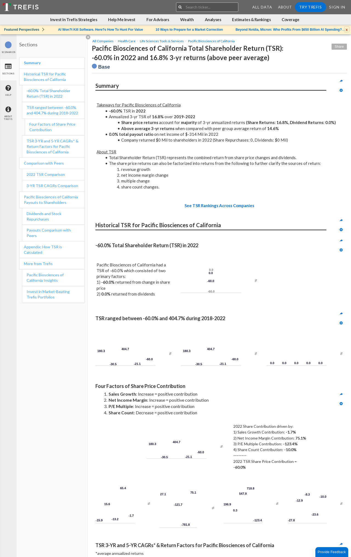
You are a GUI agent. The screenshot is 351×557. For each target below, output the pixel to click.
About (285, 7)
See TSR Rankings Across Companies (219, 205)
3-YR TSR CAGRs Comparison (52, 185)
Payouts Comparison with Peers (49, 233)
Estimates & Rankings (251, 19)
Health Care (126, 41)
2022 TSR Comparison (46, 174)
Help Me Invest (121, 19)
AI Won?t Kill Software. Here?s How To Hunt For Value (100, 30)
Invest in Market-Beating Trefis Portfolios (48, 294)
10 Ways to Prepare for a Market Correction (189, 30)
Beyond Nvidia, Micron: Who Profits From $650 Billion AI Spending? (289, 30)
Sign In (337, 7)
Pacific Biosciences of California (211, 41)
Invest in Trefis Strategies (73, 19)
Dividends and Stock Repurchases (44, 216)
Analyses (213, 19)
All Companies (103, 41)
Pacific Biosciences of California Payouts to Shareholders (51, 200)
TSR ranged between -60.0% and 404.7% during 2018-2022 (52, 110)
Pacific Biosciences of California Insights (45, 277)
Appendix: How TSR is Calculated (43, 249)
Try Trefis (310, 7)
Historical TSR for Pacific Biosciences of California (45, 77)
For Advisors (157, 19)
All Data (262, 7)
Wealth (187, 19)
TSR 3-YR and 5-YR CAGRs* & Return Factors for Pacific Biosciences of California (52, 146)
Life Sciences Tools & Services (162, 41)
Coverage (290, 19)
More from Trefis (38, 263)
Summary (32, 62)
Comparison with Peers (44, 163)
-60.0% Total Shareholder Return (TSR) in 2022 (48, 93)
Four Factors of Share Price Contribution (52, 127)
